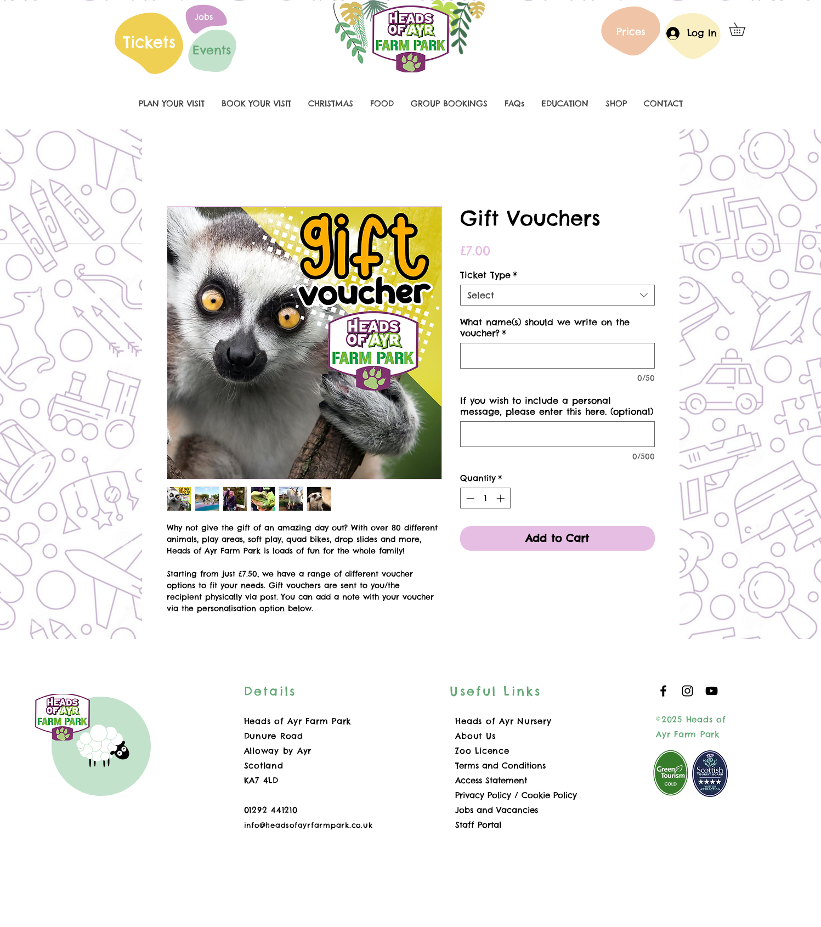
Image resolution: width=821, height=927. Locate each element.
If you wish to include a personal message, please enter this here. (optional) (556, 406)
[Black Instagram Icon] (687, 690)
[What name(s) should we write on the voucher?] (557, 356)
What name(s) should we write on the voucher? (545, 327)
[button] (743, 29)
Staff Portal (478, 824)
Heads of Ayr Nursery (503, 721)
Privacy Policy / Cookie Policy (516, 795)
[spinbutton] (485, 498)
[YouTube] (711, 690)
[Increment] (501, 498)
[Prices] (631, 31)
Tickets (149, 42)
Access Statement (491, 780)
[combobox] (557, 295)
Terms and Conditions (500, 765)
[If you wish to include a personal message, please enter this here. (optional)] (557, 434)
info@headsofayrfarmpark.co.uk (308, 825)
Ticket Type (488, 274)
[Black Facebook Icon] (663, 690)
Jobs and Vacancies (496, 810)
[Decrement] (469, 498)
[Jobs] (204, 16)
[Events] (211, 50)
